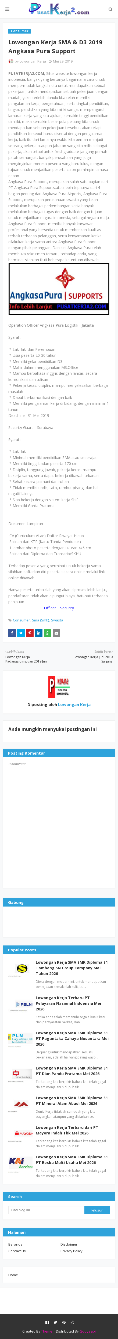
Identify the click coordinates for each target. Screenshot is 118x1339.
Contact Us (17, 1251)
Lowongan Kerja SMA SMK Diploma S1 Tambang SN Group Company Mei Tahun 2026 (72, 968)
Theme (46, 1331)
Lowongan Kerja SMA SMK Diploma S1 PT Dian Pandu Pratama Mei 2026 (72, 1070)
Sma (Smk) (40, 620)
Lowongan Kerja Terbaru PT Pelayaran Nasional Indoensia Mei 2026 (68, 1003)
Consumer (21, 620)
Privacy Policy (71, 1251)
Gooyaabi (88, 1331)
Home (13, 1274)
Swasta (57, 620)
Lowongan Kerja (33, 61)
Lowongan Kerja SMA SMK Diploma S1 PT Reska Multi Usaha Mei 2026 (72, 1159)
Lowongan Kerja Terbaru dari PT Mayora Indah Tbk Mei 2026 (67, 1130)
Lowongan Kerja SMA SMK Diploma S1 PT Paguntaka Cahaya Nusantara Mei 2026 (72, 1038)
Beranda (15, 1244)
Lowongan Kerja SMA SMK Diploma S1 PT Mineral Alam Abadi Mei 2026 (72, 1100)
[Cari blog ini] (46, 1210)
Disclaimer (68, 1244)
